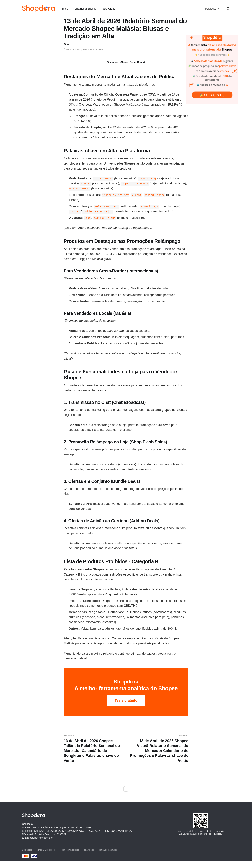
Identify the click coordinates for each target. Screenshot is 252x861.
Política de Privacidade (68, 850)
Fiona (67, 44)
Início (65, 8)
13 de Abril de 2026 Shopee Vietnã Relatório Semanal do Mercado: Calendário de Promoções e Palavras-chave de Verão (158, 748)
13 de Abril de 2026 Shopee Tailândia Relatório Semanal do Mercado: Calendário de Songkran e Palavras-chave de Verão (93, 748)
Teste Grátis (108, 8)
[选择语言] (212, 8)
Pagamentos (88, 850)
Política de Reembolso (108, 850)
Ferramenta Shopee (84, 8)
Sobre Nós (27, 850)
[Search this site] (228, 8)
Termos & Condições (45, 850)
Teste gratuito (126, 700)
